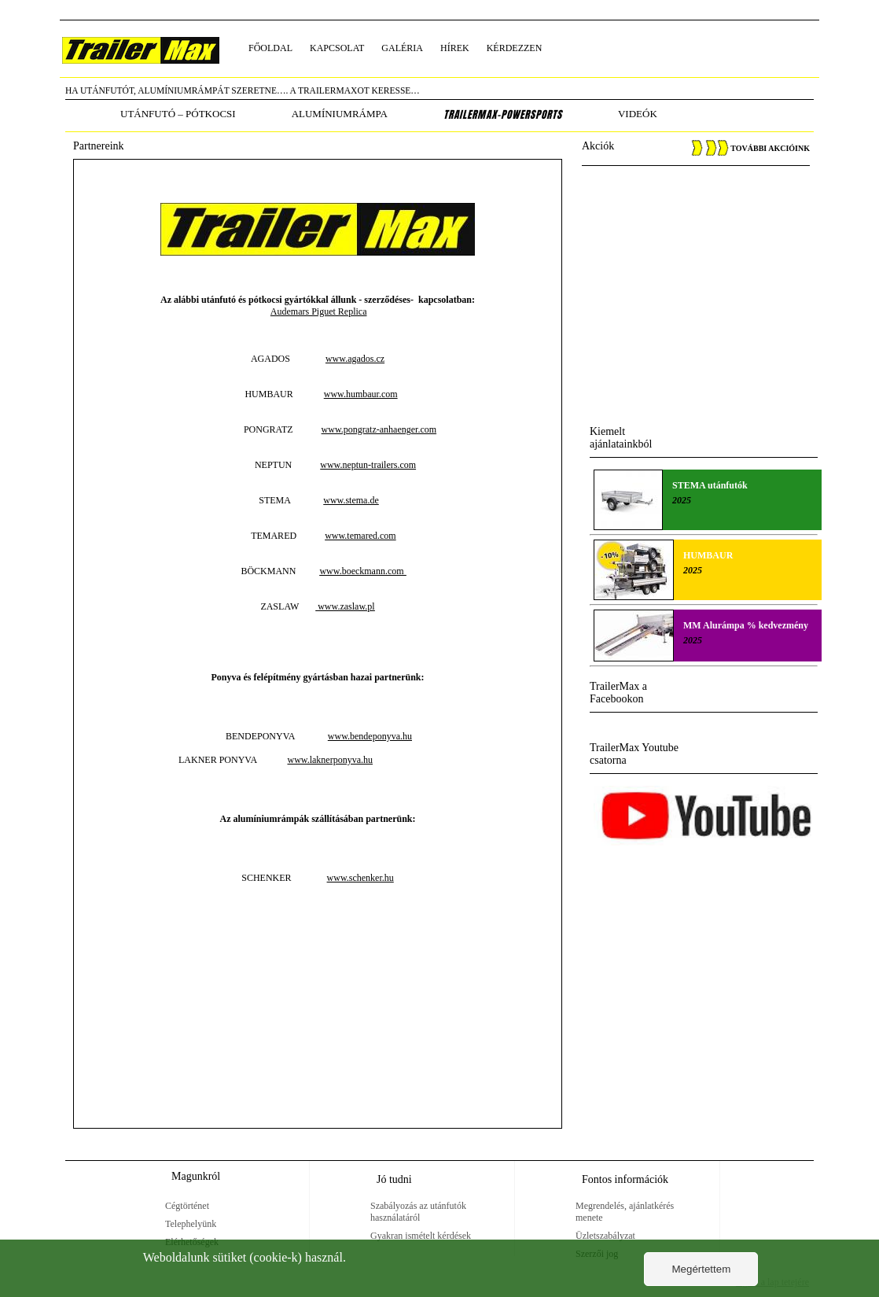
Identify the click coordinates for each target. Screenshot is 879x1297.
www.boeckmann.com (362, 571)
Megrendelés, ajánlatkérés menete (625, 1211)
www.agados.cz (354, 358)
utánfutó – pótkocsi (178, 114)
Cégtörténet (187, 1205)
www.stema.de (351, 500)
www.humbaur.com (361, 394)
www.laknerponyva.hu (330, 759)
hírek (454, 47)
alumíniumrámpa (340, 114)
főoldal (270, 47)
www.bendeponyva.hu (370, 736)
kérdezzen (514, 47)
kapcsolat (337, 47)
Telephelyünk (190, 1223)
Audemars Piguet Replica (318, 311)
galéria (402, 47)
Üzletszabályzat (605, 1235)
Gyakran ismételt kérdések (420, 1235)
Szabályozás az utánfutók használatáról (418, 1211)
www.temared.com (360, 535)
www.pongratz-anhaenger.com (379, 429)
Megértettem (700, 1269)
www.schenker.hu (360, 877)
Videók (637, 114)
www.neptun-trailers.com (368, 464)
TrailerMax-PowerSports (502, 115)
